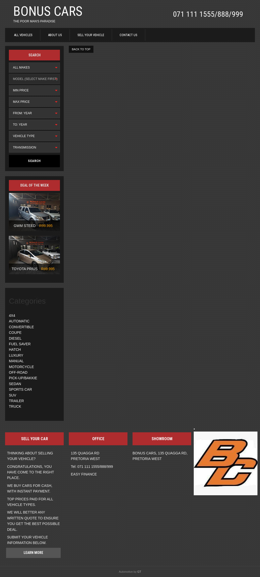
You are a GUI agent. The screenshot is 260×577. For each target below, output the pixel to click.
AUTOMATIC (19, 321)
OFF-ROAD (18, 372)
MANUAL (16, 361)
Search (34, 161)
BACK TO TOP (81, 49)
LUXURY (16, 355)
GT (139, 571)
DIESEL (15, 338)
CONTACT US (128, 35)
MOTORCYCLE (21, 367)
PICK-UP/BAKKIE (23, 378)
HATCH (15, 350)
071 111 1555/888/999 (208, 14)
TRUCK (15, 406)
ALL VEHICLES (23, 35)
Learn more (33, 553)
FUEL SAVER (20, 344)
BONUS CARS (48, 11)
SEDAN (15, 384)
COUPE (15, 333)
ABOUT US (55, 35)
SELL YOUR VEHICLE (90, 35)
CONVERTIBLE (21, 327)
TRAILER (16, 401)
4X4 (12, 316)
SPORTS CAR (20, 389)
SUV (12, 395)
